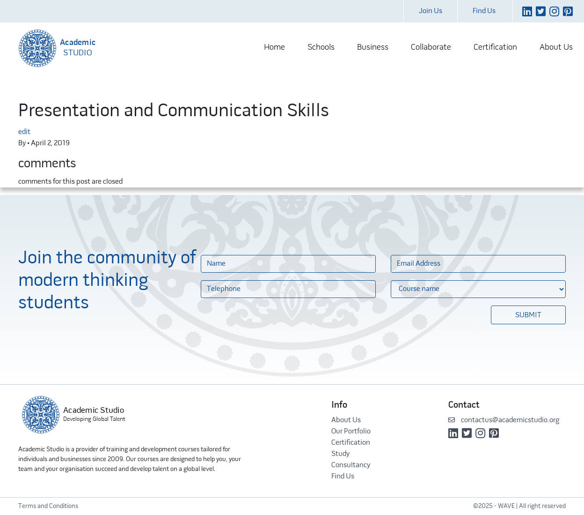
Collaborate (431, 48)
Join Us (430, 11)
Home (274, 48)
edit (24, 132)
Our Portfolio (351, 431)
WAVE (506, 506)
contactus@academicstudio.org (503, 420)
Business (372, 48)
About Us (556, 48)
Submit (528, 315)
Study (340, 454)
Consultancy (350, 465)
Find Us (484, 11)
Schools (321, 48)
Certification (495, 48)
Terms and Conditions (48, 506)
